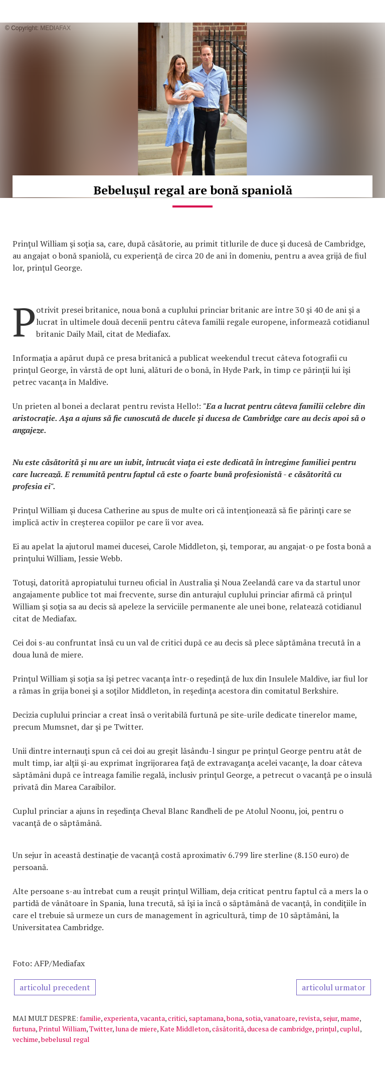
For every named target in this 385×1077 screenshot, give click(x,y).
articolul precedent (55, 987)
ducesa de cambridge (279, 1028)
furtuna (24, 1028)
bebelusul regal (65, 1039)
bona (234, 1018)
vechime (25, 1039)
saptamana (206, 1018)
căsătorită (228, 1028)
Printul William (62, 1028)
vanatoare (279, 1018)
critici (176, 1018)
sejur (330, 1018)
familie (90, 1018)
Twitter (100, 1028)
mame (349, 1018)
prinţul (326, 1028)
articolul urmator (333, 987)
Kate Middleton (184, 1028)
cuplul (350, 1028)
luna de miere (136, 1028)
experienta (120, 1018)
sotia (253, 1018)
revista (309, 1018)
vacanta (152, 1018)
